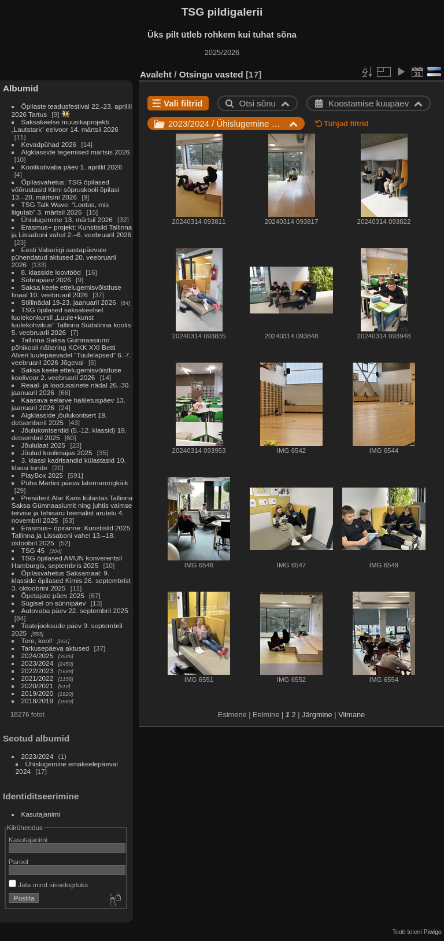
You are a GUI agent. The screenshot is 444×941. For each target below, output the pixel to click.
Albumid (20, 88)
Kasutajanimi (40, 814)
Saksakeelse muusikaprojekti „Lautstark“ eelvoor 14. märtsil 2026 (65, 125)
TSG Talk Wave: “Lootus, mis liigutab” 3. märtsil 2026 (60, 208)
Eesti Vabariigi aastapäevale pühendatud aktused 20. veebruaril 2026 (64, 257)
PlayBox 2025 (42, 475)
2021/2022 (37, 678)
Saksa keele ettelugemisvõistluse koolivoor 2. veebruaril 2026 (66, 373)
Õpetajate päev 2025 (52, 595)
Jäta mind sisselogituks (48, 884)
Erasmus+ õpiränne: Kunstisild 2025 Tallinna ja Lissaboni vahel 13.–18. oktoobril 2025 (71, 535)
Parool (18, 861)
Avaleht (156, 74)
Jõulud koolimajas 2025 (56, 452)
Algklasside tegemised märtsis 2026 (75, 152)
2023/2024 (37, 663)
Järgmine (317, 714)
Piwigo (433, 931)
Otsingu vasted (211, 74)
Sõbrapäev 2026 (46, 279)
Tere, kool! (37, 640)
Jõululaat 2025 (43, 445)
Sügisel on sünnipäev (53, 603)
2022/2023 (37, 670)
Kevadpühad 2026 (49, 144)
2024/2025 (37, 655)
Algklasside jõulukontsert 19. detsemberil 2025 (60, 418)
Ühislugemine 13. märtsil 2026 (67, 219)
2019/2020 (37, 693)
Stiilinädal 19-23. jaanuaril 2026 (68, 302)
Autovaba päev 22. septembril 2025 (74, 610)
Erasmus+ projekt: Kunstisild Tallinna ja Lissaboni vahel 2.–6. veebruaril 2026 (72, 230)
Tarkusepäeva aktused (55, 648)
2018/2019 (37, 700)
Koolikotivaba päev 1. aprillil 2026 (72, 167)
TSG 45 (33, 550)
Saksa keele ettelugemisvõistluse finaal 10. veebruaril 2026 (66, 290)
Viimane (351, 714)
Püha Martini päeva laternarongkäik (74, 482)
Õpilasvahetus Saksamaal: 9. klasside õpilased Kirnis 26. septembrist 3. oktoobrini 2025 (71, 580)
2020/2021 (37, 685)
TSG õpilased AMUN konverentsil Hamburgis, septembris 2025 (67, 561)
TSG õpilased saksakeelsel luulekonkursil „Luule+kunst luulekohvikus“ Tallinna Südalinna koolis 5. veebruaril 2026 (71, 321)
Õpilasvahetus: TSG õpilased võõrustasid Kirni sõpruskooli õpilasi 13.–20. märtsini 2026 (65, 189)
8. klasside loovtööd (51, 272)
